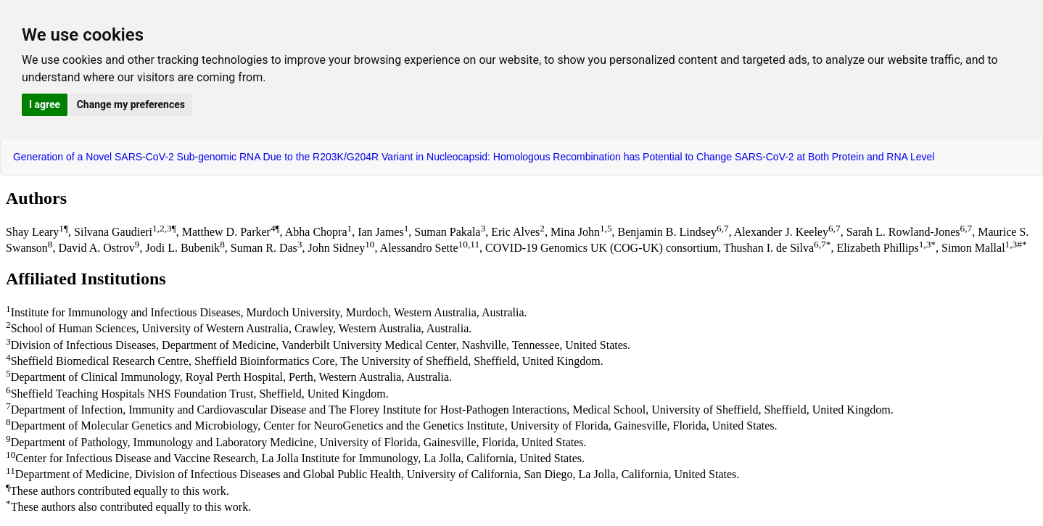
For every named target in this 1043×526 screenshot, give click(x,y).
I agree (44, 104)
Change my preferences (131, 104)
